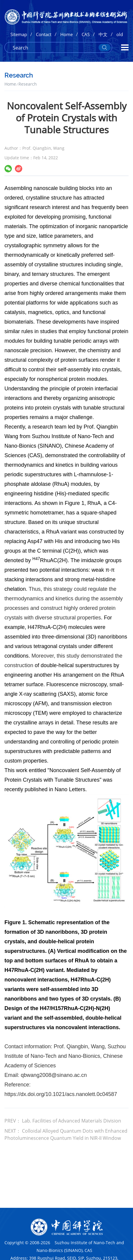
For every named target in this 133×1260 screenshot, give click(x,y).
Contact (43, 34)
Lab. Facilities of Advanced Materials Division (71, 1120)
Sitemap (18, 34)
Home (66, 34)
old (119, 34)
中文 (103, 34)
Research (27, 84)
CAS (86, 34)
